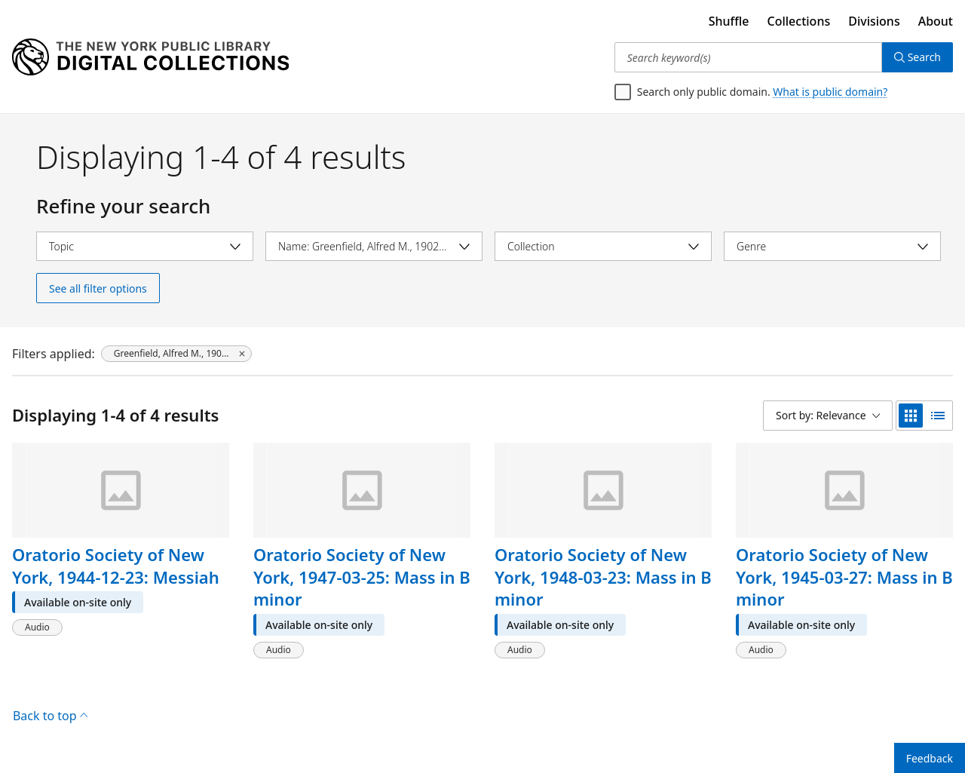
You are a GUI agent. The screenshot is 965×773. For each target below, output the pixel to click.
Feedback (929, 758)
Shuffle (729, 21)
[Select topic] (144, 246)
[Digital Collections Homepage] (150, 57)
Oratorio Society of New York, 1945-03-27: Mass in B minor (844, 576)
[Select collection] (603, 246)
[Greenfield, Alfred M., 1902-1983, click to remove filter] (176, 353)
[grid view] (911, 415)
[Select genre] (832, 246)
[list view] (938, 415)
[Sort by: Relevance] (828, 415)
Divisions (873, 21)
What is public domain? (830, 91)
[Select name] (373, 246)
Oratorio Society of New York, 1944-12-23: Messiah (115, 565)
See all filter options (98, 288)
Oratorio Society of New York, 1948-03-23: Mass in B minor (603, 576)
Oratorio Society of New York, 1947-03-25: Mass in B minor (361, 576)
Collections (799, 21)
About (935, 21)
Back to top (50, 715)
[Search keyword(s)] (748, 57)
